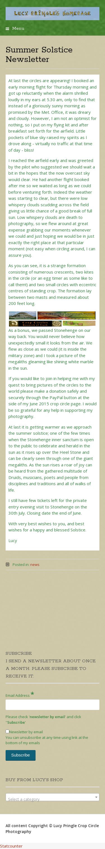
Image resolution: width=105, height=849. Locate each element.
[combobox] (52, 797)
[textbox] (52, 799)
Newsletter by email (24, 731)
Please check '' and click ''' (43, 719)
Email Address (20, 694)
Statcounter (11, 846)
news (34, 564)
